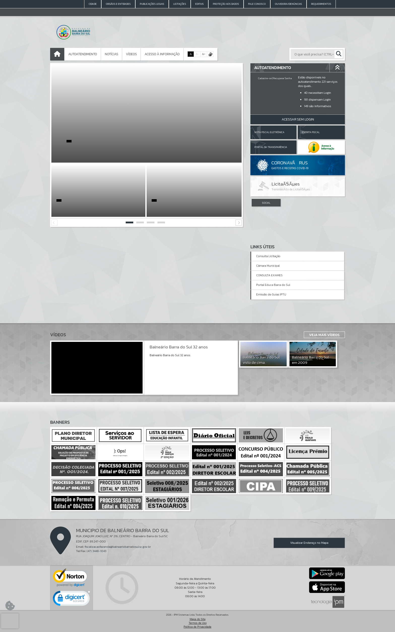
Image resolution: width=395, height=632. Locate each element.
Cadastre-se (265, 78)
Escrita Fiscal (311, 132)
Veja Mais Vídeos (324, 334)
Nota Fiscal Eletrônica (269, 132)
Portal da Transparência (270, 147)
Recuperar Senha (282, 78)
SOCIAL (266, 203)
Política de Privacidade (197, 627)
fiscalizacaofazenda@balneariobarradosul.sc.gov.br (118, 547)
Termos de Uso (198, 623)
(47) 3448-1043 (96, 551)
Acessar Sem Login (298, 119)
